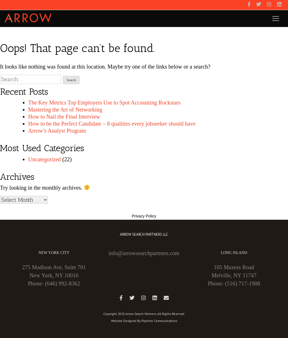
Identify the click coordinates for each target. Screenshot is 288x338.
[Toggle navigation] (276, 18)
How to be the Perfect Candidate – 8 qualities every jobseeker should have (111, 124)
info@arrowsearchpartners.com (144, 253)
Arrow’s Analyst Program (57, 131)
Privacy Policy (144, 216)
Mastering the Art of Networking (65, 109)
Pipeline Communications (159, 321)
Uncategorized (44, 159)
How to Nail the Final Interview (64, 117)
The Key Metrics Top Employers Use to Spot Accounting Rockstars (104, 102)
